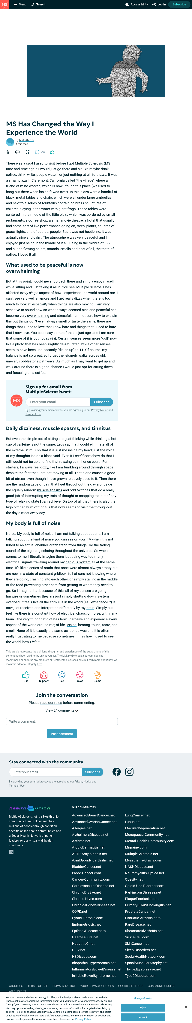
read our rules (51, 703)
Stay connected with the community (46, 761)
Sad (60, 677)
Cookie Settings (130, 986)
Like (24, 677)
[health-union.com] (29, 808)
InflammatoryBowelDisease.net (97, 969)
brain (90, 608)
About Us (16, 986)
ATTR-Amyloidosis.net (89, 854)
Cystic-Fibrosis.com (87, 918)
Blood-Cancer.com (86, 873)
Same (96, 677)
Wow (78, 677)
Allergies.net (82, 828)
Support (42, 677)
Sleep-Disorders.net (140, 950)
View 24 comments (62, 710)
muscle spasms (49, 490)
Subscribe (179, 4)
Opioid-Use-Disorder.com (144, 886)
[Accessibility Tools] (136, 4)
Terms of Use (33, 414)
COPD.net (79, 911)
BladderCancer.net (86, 866)
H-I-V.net (78, 950)
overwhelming (38, 315)
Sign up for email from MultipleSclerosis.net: (49, 389)
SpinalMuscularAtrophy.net (146, 963)
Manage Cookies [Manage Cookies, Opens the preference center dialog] (143, 998)
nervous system (78, 562)
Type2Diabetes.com (141, 975)
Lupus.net (133, 822)
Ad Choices (17, 991)
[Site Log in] (159, 4)
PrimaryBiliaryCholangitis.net (148, 905)
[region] (96, 1007)
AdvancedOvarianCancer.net (94, 822)
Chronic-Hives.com (87, 899)
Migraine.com (136, 847)
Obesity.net (134, 879)
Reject (143, 1007)
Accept (143, 1017)
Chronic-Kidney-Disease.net (93, 905)
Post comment (62, 734)
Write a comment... (23, 721)
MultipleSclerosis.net (141, 854)
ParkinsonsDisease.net (143, 892)
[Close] (186, 1007)
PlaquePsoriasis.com (142, 899)
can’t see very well (20, 298)
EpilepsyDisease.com (89, 931)
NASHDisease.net (139, 866)
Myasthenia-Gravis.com (143, 860)
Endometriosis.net (86, 924)
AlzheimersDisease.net (90, 834)
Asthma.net (81, 841)
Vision (71, 625)
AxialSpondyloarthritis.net (92, 860)
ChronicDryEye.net (86, 892)
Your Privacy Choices (97, 986)
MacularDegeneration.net (145, 828)
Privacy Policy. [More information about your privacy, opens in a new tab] (83, 1019)
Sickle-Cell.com (137, 937)
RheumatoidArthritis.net (144, 931)
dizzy (44, 467)
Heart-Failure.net (85, 937)
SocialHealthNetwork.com (145, 956)
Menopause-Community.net (147, 834)
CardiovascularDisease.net (93, 886)
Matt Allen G (26, 140)
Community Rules (161, 986)
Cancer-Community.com (91, 879)
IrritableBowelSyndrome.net (94, 975)
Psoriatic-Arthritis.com (143, 918)
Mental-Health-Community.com (149, 841)
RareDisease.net (138, 924)
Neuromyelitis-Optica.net (144, 873)
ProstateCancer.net (140, 911)
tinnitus (44, 507)
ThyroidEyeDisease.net (143, 969)
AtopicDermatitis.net (88, 847)
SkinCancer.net (137, 943)
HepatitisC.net (83, 943)
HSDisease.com (84, 956)
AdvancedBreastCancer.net (93, 815)
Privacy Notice (99, 410)
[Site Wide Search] (38, 4)
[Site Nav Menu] (20, 4)
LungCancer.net (137, 815)
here (39, 664)
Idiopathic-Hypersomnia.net (94, 963)
